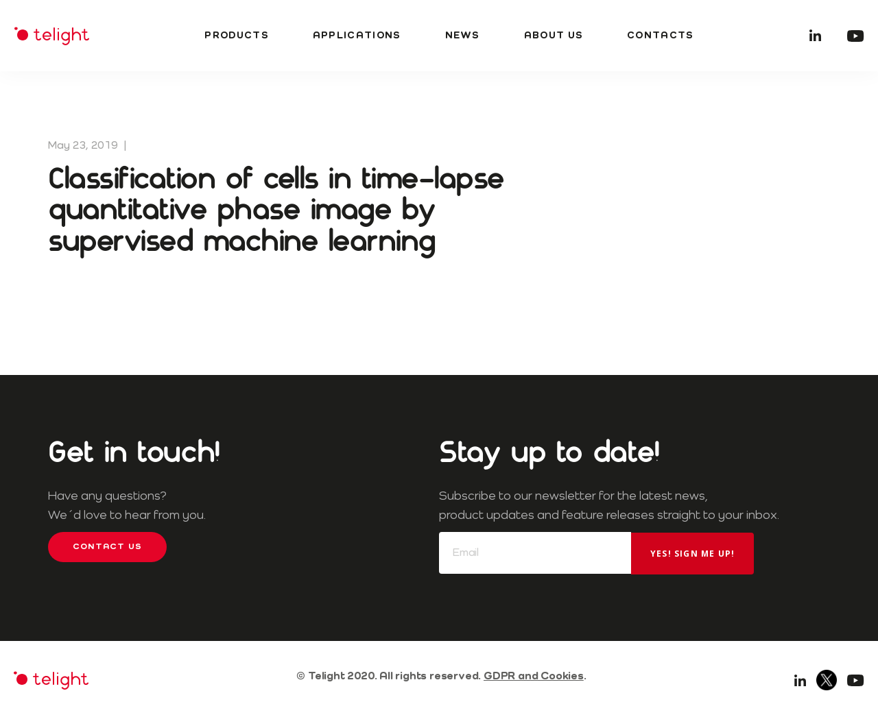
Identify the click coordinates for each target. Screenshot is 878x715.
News (462, 35)
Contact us (107, 547)
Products (236, 35)
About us (553, 35)
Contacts (660, 35)
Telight (51, 36)
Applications (357, 35)
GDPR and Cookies (534, 676)
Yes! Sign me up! (692, 553)
